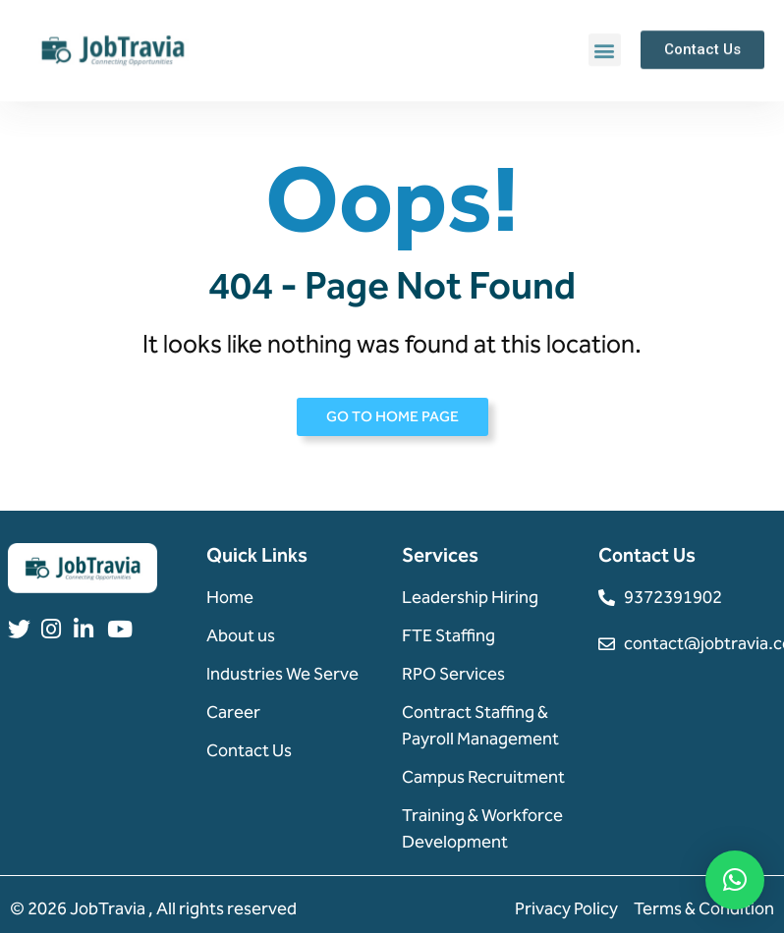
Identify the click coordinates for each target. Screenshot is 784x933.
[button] (604, 49)
